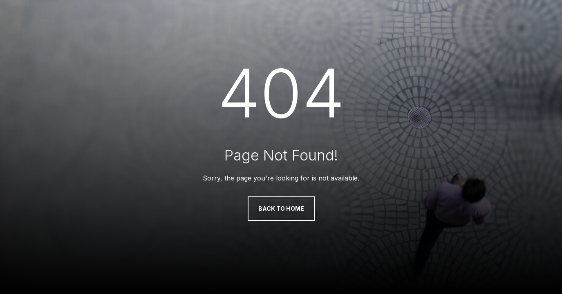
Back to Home (281, 208)
